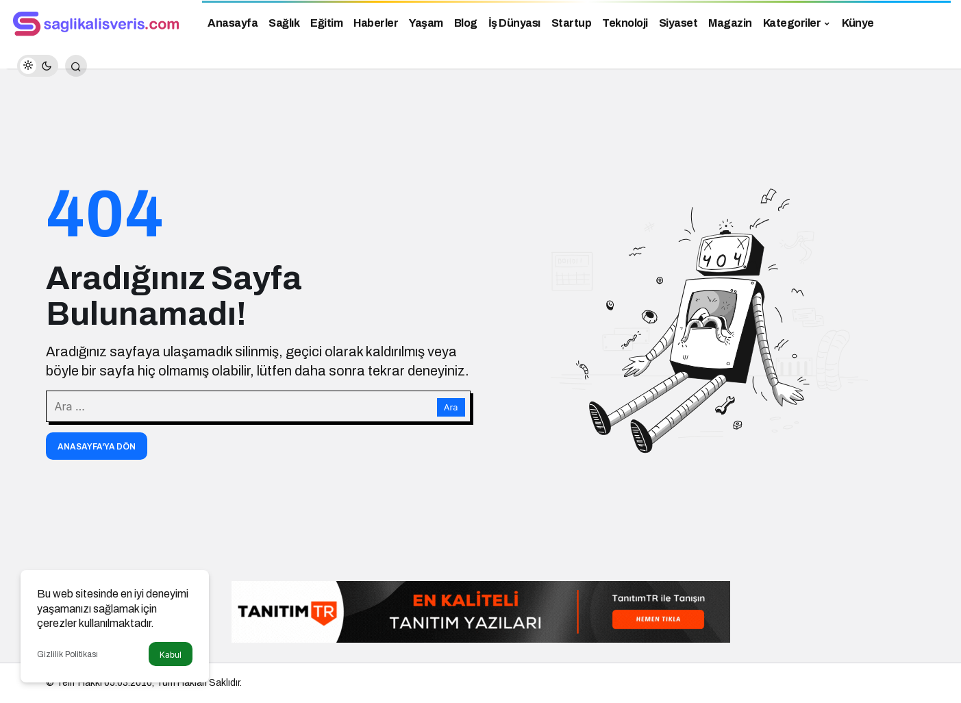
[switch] (37, 66)
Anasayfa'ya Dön (97, 447)
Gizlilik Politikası (67, 654)
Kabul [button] (171, 655)
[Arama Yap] (76, 66)
